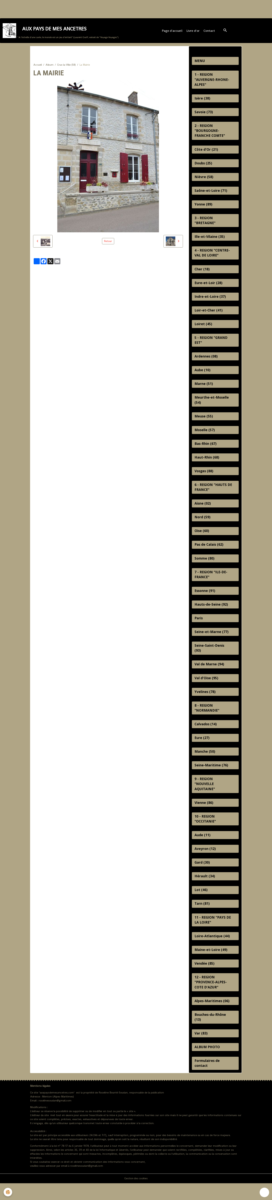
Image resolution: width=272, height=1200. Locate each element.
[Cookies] (8, 1192)
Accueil (37, 66)
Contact (209, 31)
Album (49, 66)
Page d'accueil (172, 31)
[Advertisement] (69, 8)
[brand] (61, 31)
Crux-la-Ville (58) (66, 66)
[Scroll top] (264, 1192)
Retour (108, 242)
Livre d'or (193, 31)
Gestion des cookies (136, 1195)
